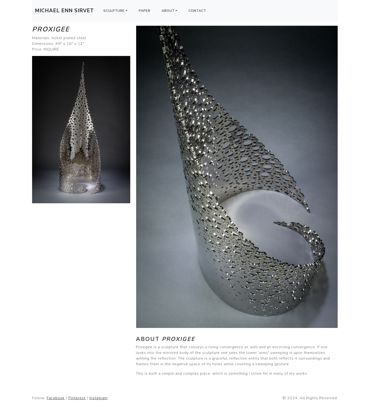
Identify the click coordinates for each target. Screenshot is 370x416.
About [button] (168, 10)
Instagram (98, 398)
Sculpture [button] (114, 10)
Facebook (56, 398)
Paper (144, 10)
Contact (197, 10)
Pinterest (77, 398)
